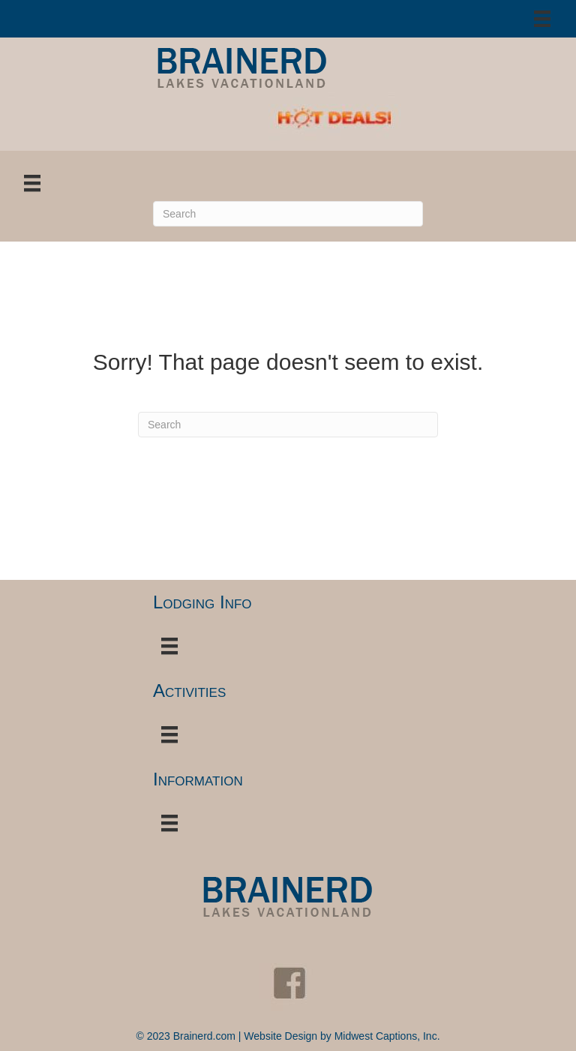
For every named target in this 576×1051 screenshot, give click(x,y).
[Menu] (542, 19)
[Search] (288, 214)
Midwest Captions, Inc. (387, 1036)
